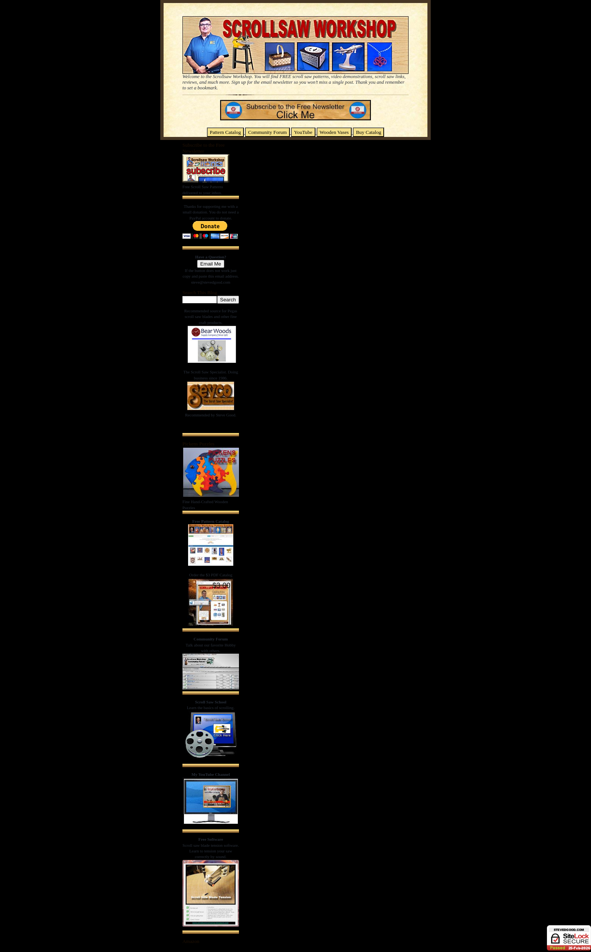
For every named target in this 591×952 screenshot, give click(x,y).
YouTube (303, 132)
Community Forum (267, 132)
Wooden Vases (334, 132)
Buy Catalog (368, 132)
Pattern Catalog (225, 132)
